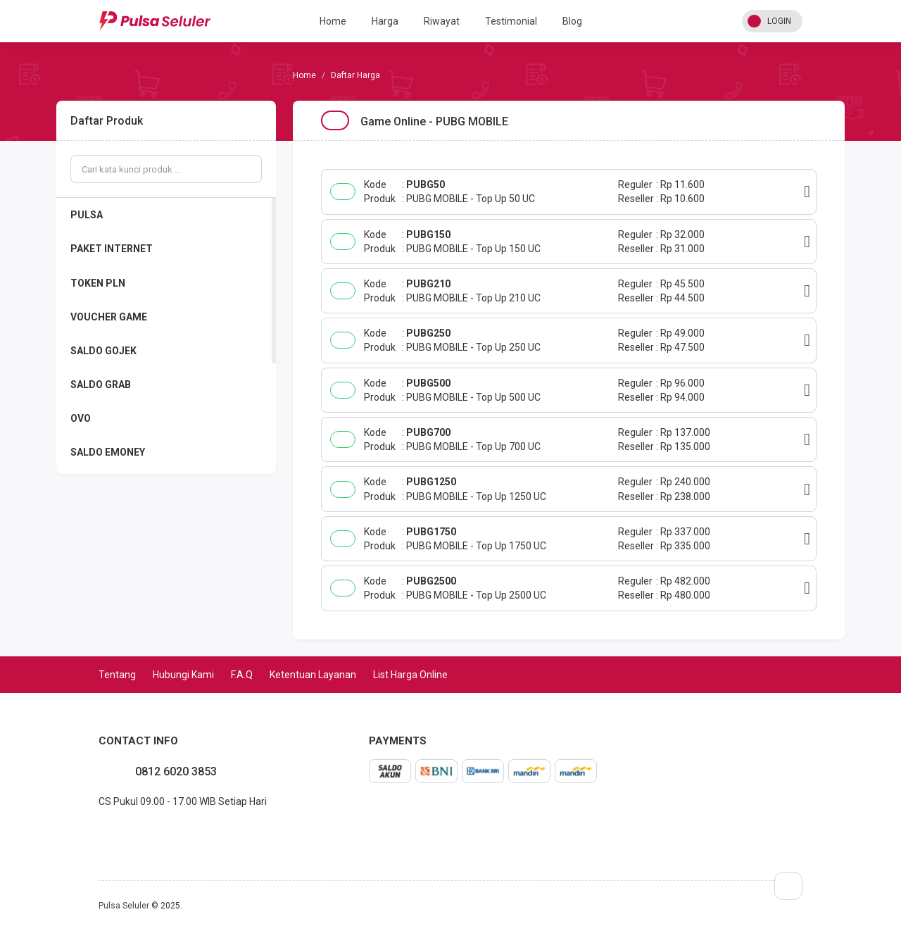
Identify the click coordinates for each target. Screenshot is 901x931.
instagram (109, 832)
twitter (121, 832)
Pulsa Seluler (124, 906)
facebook (98, 832)
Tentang (117, 674)
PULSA (86, 214)
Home (333, 21)
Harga (385, 21)
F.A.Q (242, 674)
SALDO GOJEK (103, 350)
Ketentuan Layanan (313, 674)
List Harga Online (410, 674)
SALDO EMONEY (107, 452)
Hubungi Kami (183, 674)
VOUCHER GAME (108, 317)
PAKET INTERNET (111, 248)
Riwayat (442, 21)
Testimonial (511, 21)
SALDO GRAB (100, 384)
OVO (80, 418)
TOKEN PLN (97, 283)
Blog (572, 21)
